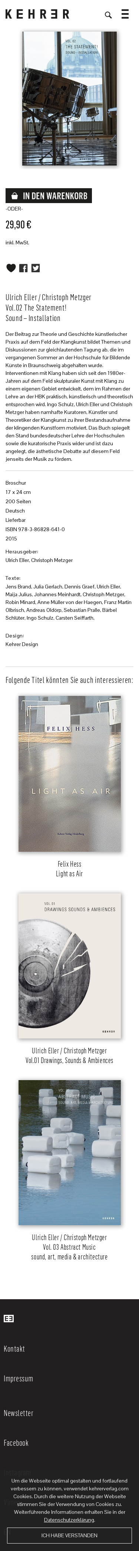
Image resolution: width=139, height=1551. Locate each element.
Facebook (16, 1442)
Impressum (18, 1378)
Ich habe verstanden (69, 1535)
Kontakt (14, 1348)
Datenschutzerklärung (69, 1519)
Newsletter (18, 1412)
